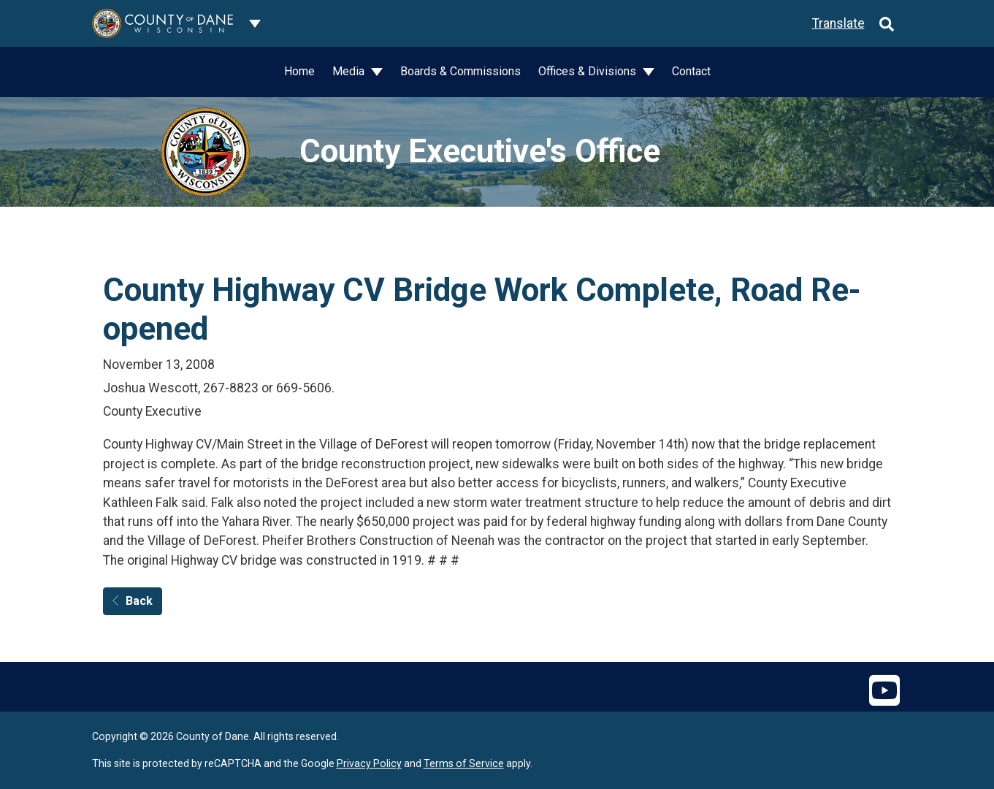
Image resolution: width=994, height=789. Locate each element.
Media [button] (349, 71)
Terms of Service (464, 763)
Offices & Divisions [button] (588, 71)
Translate (838, 23)
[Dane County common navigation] (255, 23)
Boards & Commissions (460, 71)
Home (299, 71)
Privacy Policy (369, 763)
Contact (691, 71)
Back (132, 601)
